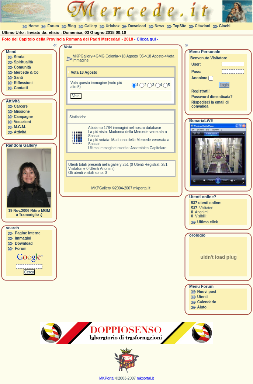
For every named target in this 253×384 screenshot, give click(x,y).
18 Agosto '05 (132, 56)
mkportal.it (141, 188)
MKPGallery (82, 56)
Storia (19, 57)
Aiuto (202, 307)
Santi (18, 78)
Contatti (21, 88)
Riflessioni (23, 83)
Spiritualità (23, 62)
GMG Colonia (107, 56)
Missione (22, 111)
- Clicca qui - (146, 39)
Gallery (90, 26)
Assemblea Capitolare (149, 148)
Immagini (23, 238)
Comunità (22, 67)
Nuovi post (206, 292)
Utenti (202, 297)
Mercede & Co (26, 72)
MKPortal (106, 378)
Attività (20, 132)
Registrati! (200, 91)
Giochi (225, 26)
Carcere (21, 106)
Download (137, 26)
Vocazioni (22, 122)
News (159, 26)
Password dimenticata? (212, 97)
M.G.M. (20, 127)
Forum (53, 26)
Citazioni (202, 26)
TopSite (179, 26)
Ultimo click (207, 222)
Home (33, 26)
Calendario (206, 302)
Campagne (23, 117)
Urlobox (113, 26)
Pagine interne (28, 233)
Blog (71, 26)
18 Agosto (155, 56)
